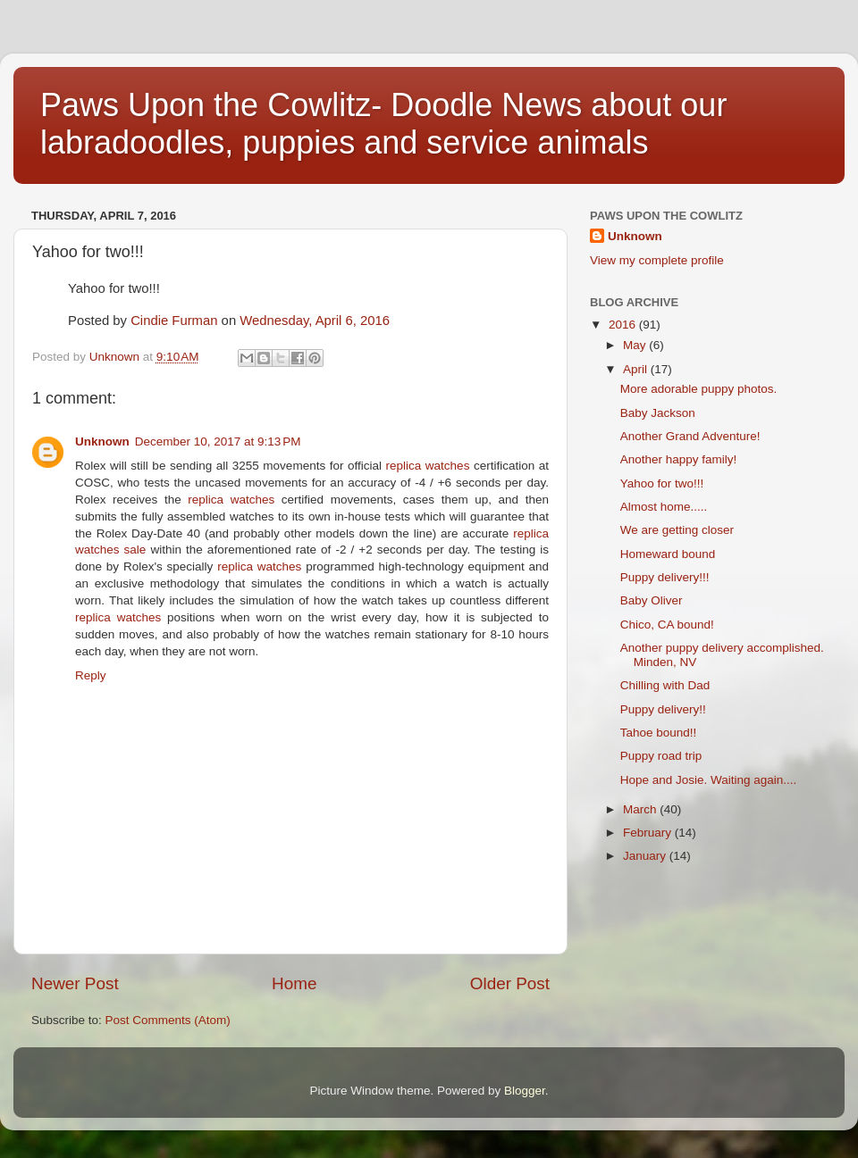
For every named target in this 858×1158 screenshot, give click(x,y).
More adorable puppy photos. (699, 389)
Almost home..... (664, 506)
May (636, 345)
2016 (624, 324)
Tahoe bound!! (658, 732)
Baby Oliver (651, 600)
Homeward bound (668, 554)
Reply (90, 675)
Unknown (102, 441)
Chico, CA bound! (667, 624)
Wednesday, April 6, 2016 (315, 320)
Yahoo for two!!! (662, 483)
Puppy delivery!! (663, 709)
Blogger (524, 1090)
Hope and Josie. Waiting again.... (708, 780)
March (641, 809)
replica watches (428, 465)
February (649, 832)
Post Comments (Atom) (168, 1020)
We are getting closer (677, 530)
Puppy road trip (661, 755)
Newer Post (75, 983)
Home (294, 983)
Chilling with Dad (665, 685)
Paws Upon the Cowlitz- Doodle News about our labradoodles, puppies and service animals (383, 124)
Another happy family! (678, 459)
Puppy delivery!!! (665, 577)
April (637, 369)
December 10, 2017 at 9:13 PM (218, 441)
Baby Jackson (657, 413)
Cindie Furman (173, 320)
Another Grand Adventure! (690, 436)
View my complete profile (657, 260)
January (646, 855)
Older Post (510, 983)
